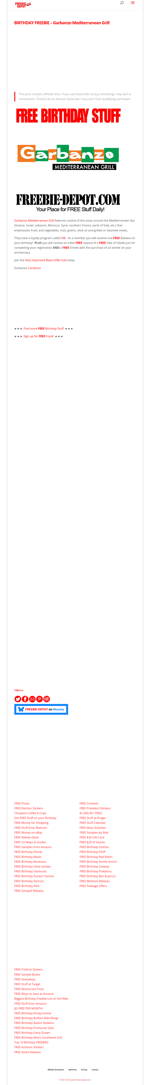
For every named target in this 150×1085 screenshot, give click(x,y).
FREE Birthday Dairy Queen (32, 1033)
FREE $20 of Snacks (92, 842)
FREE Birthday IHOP (93, 852)
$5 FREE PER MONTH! (28, 1008)
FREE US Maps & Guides (30, 842)
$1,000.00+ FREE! (91, 813)
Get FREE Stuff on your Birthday (35, 818)
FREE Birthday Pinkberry (96, 871)
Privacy (84, 1069)
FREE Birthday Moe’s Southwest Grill (38, 1037)
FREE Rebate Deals (26, 837)
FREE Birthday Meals (27, 857)
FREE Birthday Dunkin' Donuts (34, 876)
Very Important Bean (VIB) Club (45, 260)
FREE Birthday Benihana (30, 862)
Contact (95, 1069)
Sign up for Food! (38, 336)
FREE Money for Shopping (31, 823)
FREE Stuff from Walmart (30, 828)
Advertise (72, 1069)
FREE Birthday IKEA (27, 886)
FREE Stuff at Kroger (93, 818)
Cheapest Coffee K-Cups (30, 813)
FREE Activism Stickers (29, 1047)
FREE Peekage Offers (93, 886)
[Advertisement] (75, 57)
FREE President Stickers (95, 808)
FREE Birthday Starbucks (30, 871)
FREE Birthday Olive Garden (32, 866)
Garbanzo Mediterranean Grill (34, 220)
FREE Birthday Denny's (29, 881)
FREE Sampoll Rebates (29, 891)
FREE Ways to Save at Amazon (34, 994)
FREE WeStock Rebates (95, 881)
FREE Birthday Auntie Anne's (98, 862)
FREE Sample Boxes (27, 974)
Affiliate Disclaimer (56, 1069)
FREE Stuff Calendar (93, 823)
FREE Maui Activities (93, 828)
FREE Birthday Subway (94, 866)
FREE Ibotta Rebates (27, 1052)
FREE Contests (89, 803)
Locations (34, 268)
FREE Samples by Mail (94, 833)
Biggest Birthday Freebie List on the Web (41, 999)
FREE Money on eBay (28, 833)
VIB (63, 238)
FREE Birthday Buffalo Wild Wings (36, 1018)
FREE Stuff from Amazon (30, 1004)
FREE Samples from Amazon (33, 847)
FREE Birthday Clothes (94, 847)
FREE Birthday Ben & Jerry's (98, 876)
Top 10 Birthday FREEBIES (31, 1042)
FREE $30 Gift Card (92, 837)
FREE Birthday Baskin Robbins (34, 1023)
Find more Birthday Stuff (43, 328)
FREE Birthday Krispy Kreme (32, 1013)
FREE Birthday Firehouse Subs (34, 1028)
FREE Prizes (21, 803)
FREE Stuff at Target (27, 984)
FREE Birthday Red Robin (96, 857)
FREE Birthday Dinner (28, 852)
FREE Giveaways (25, 979)
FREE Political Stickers (28, 969)
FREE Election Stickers (28, 808)
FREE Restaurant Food (29, 989)
